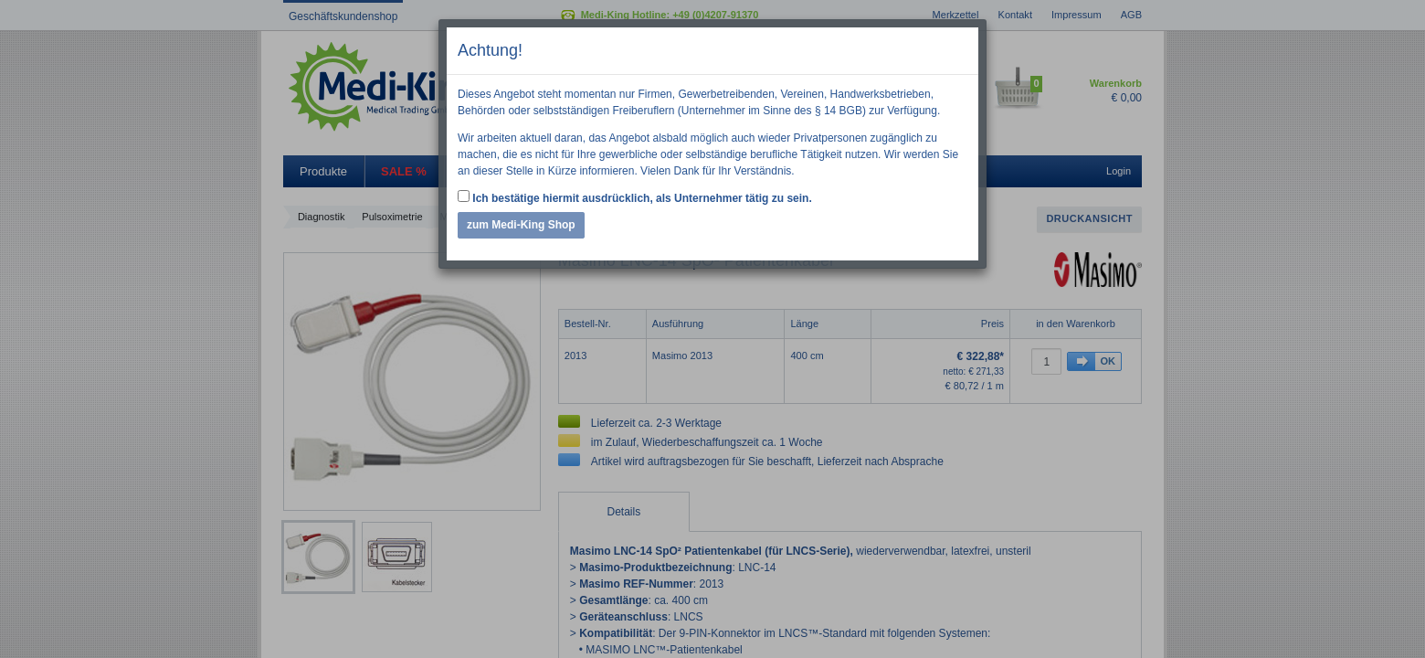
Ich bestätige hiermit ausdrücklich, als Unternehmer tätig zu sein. (635, 197)
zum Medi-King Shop (521, 224)
